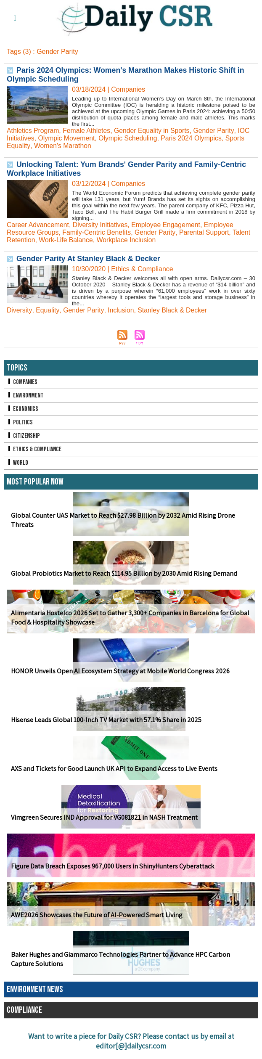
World (17, 463)
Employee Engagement (168, 224)
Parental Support (206, 232)
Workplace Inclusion (128, 240)
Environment (25, 396)
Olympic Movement (67, 138)
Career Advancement (38, 224)
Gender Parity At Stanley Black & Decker (89, 258)
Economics (23, 409)
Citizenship (23, 436)
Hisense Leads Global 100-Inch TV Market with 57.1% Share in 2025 (105, 719)
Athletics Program (33, 130)
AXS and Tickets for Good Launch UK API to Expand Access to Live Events (113, 768)
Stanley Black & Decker (173, 310)
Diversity (19, 310)
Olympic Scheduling (129, 138)
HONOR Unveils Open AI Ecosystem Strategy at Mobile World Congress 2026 (119, 671)
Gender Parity (216, 130)
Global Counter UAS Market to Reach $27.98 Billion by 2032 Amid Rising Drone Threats (122, 520)
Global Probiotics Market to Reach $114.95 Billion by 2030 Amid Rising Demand (123, 573)
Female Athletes (88, 130)
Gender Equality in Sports (154, 130)
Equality (47, 310)
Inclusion (121, 310)
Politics (20, 422)
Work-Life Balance (66, 240)
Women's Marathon (63, 145)
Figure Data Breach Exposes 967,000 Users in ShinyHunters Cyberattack (112, 866)
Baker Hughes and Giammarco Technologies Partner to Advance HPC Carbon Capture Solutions (120, 959)
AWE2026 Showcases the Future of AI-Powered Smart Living (95, 915)
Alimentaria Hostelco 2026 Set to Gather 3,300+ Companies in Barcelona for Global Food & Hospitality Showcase (129, 618)
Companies (22, 382)
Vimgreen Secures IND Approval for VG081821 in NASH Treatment (103, 817)
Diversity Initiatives (101, 224)
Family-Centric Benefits (97, 232)
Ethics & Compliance (35, 449)
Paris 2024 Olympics (194, 138)
